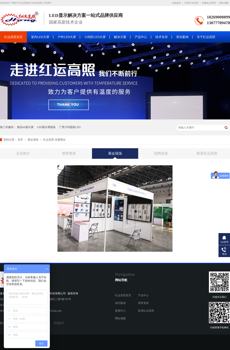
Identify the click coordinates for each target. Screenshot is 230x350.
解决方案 (120, 37)
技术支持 (161, 37)
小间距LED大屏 (95, 37)
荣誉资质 (69, 153)
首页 (21, 139)
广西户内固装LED (69, 127)
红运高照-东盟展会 (54, 139)
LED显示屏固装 (46, 127)
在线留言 (176, 3)
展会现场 (33, 139)
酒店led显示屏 (25, 127)
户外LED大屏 (67, 37)
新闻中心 (120, 310)
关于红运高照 (206, 37)
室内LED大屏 (40, 37)
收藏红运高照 (209, 3)
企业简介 (23, 153)
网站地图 (223, 3)
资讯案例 (182, 37)
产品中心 (141, 37)
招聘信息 (161, 153)
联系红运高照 (191, 3)
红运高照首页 (13, 37)
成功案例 (120, 303)
